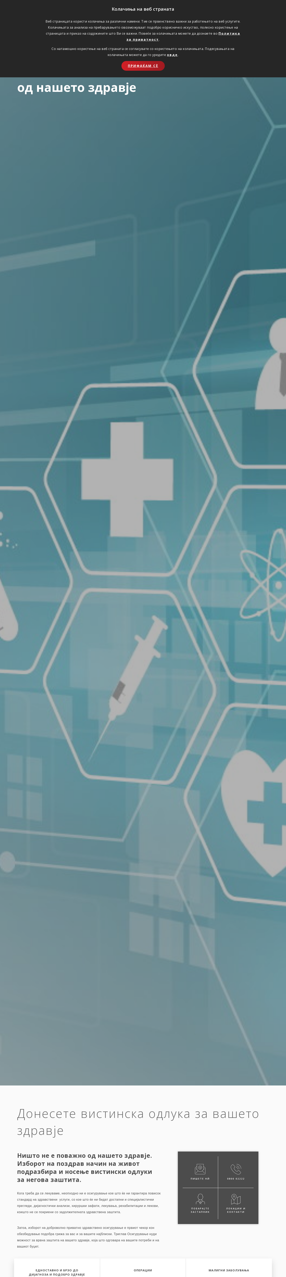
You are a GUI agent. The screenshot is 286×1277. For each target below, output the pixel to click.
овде (172, 55)
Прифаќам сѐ (143, 66)
